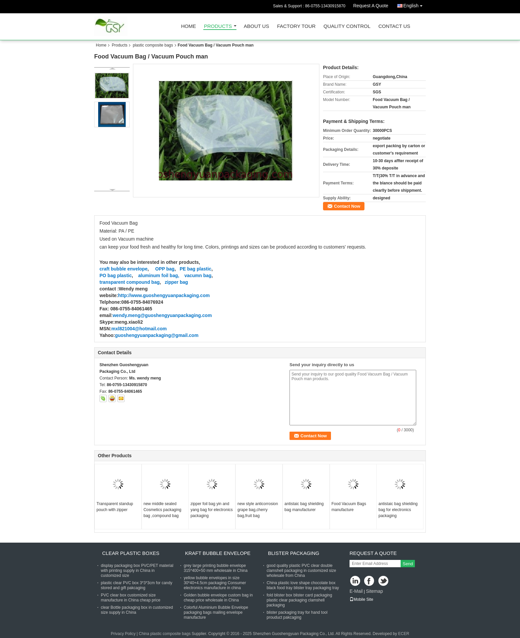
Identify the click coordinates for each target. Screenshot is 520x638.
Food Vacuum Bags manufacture (349, 506)
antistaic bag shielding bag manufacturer (304, 506)
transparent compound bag (129, 282)
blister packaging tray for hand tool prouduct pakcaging (297, 615)
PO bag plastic (115, 275)
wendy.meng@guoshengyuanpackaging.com (162, 315)
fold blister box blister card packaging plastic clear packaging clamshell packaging (299, 600)
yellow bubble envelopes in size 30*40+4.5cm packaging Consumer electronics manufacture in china (215, 583)
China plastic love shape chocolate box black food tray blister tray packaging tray (303, 585)
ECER (403, 633)
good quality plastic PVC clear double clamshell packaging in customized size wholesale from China (301, 570)
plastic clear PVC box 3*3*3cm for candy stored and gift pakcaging (136, 585)
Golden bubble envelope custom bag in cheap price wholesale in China (218, 597)
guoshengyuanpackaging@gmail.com (157, 335)
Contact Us (394, 26)
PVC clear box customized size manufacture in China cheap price (130, 597)
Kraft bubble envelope (217, 553)
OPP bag (164, 268)
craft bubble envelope (123, 268)
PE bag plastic (196, 268)
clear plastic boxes (131, 553)
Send (408, 563)
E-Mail (356, 591)
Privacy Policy (123, 633)
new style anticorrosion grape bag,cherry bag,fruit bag (257, 509)
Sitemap (374, 591)
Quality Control (347, 26)
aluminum (148, 275)
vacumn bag (198, 275)
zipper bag (176, 282)
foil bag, (170, 275)
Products (218, 26)
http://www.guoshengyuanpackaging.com (164, 295)
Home (188, 26)
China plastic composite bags (165, 633)
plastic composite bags (153, 45)
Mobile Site (361, 599)
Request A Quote (370, 5)
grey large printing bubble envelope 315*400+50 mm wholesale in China (215, 568)
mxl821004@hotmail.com (139, 328)
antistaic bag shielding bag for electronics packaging (398, 509)
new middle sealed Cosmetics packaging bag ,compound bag (162, 509)
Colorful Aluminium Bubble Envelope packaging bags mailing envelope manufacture (216, 612)
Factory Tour (296, 26)
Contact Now (347, 206)
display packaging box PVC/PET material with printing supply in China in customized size (137, 570)
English (414, 4)
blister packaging (293, 553)
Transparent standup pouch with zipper (115, 506)
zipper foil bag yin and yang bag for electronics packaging (211, 509)
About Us (256, 26)
